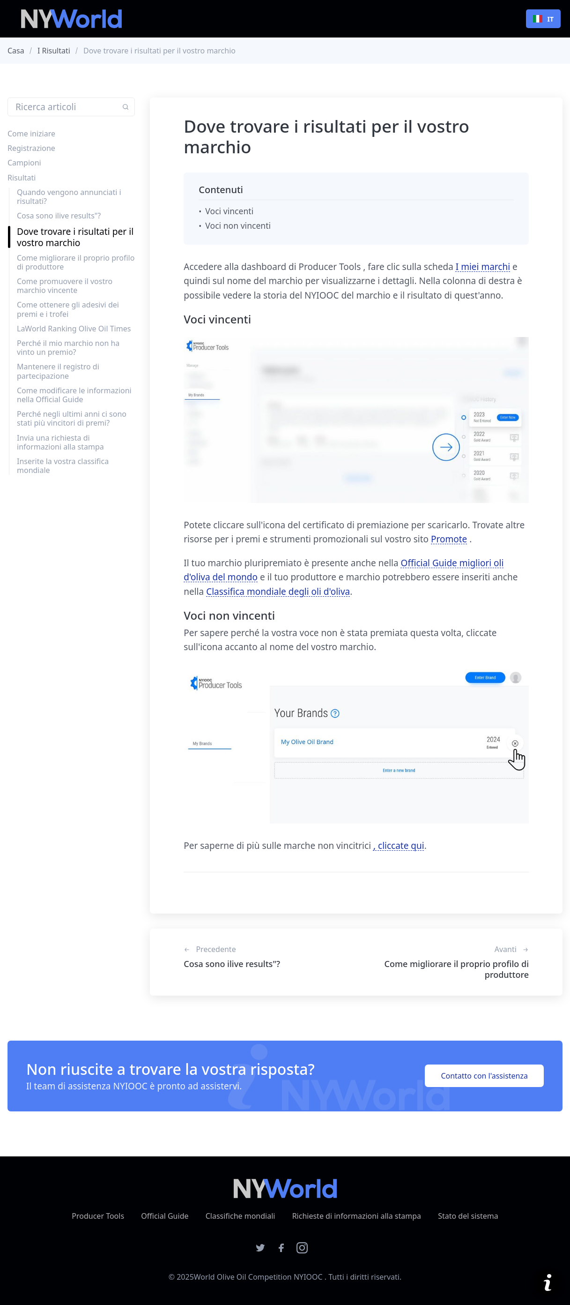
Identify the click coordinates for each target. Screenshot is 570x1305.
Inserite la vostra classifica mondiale (63, 465)
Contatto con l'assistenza (484, 1076)
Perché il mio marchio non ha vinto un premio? (68, 347)
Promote (449, 539)
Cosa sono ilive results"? (59, 215)
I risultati (53, 50)
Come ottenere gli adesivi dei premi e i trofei (68, 309)
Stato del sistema (468, 1216)
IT (543, 19)
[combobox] (543, 18)
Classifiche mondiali (240, 1216)
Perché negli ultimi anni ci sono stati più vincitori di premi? (71, 418)
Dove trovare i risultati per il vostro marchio (75, 236)
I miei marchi (483, 267)
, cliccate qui (398, 846)
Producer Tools (98, 1216)
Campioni (24, 163)
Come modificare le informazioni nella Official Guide (74, 395)
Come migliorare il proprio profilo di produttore (75, 262)
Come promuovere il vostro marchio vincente (64, 285)
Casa (15, 50)
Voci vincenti (229, 211)
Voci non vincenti (238, 225)
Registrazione (31, 148)
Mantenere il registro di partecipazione (58, 371)
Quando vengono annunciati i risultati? (69, 196)
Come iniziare (31, 133)
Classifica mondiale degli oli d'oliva (278, 591)
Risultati (21, 177)
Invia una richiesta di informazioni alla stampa (60, 442)
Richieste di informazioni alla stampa (356, 1216)
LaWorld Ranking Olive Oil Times (74, 328)
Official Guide (164, 1216)
